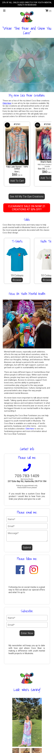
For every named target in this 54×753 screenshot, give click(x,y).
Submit (27, 547)
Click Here (7, 103)
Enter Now (27, 633)
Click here (30, 428)
